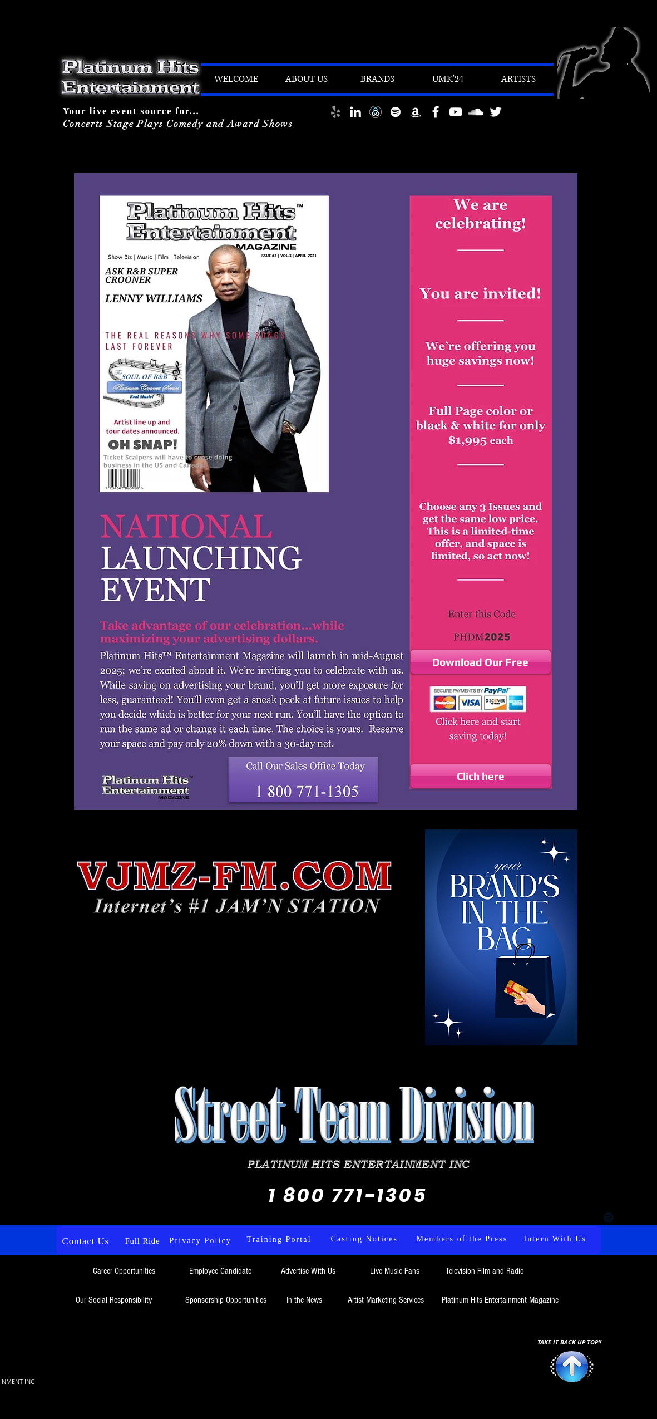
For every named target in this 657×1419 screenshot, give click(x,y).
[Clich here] (481, 776)
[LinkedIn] (355, 112)
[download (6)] (375, 112)
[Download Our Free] (481, 662)
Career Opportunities (125, 1271)
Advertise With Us (308, 1271)
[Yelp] (335, 112)
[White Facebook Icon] (435, 112)
